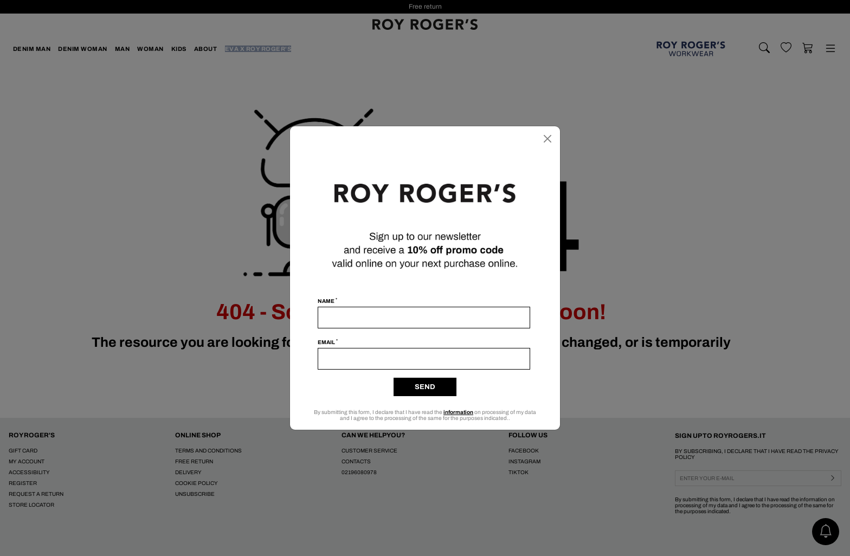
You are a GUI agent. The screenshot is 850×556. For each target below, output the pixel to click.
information (458, 412)
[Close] (547, 139)
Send (425, 387)
